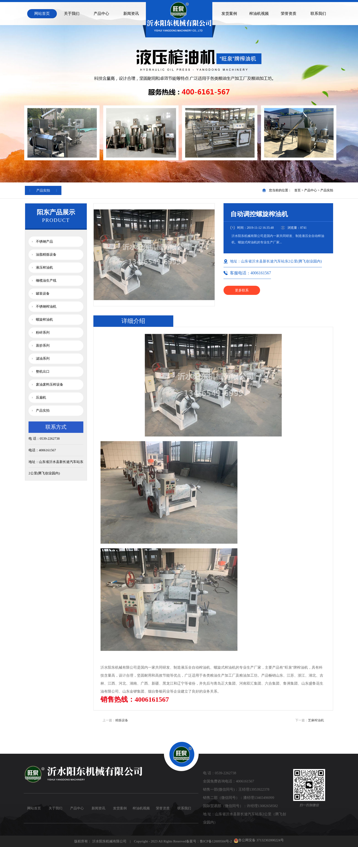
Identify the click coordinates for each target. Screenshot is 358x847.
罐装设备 (43, 293)
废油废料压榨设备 (49, 384)
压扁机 (41, 397)
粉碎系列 (43, 332)
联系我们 (318, 13)
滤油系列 (43, 358)
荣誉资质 (288, 13)
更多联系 (242, 290)
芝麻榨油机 (316, 720)
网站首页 (42, 13)
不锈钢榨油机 (46, 306)
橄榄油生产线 (46, 280)
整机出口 (43, 371)
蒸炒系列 (43, 345)
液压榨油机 (44, 267)
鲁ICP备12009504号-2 (216, 841)
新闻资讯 (131, 13)
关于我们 (71, 13)
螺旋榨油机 (44, 319)
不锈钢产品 (44, 241)
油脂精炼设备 (46, 254)
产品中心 (101, 13)
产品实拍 (326, 190)
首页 (297, 190)
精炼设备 (121, 720)
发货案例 (229, 13)
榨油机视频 (259, 13)
